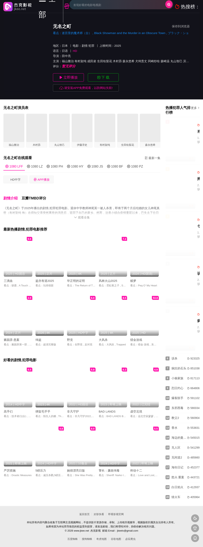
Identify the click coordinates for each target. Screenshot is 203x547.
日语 (65, 50)
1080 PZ (135, 166)
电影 (76, 45)
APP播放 (41, 179)
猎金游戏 (136, 336)
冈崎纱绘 (154, 61)
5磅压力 (40, 466)
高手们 (8, 407)
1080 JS (95, 166)
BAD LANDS (107, 407)
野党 (70, 336)
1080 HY (75, 166)
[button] (12, 196)
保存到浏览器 (181, 26)
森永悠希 (128, 61)
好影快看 (99, 514)
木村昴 (117, 61)
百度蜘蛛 (72, 538)
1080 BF (115, 166)
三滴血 (8, 277)
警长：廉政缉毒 (109, 466)
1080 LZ (35, 166)
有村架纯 (80, 61)
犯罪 (91, 45)
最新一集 (152, 158)
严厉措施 (10, 466)
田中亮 (66, 56)
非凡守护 (73, 407)
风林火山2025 (108, 277)
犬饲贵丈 (141, 61)
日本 (65, 45)
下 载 (103, 77)
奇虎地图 (101, 538)
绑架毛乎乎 (42, 407)
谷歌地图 (116, 538)
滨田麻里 (189, 61)
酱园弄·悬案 (11, 336)
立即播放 (68, 77)
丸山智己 (176, 61)
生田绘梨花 (104, 61)
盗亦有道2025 (44, 277)
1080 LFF (14, 166)
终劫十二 (136, 466)
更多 (195, 108)
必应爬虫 (130, 538)
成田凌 (91, 61)
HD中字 (15, 179)
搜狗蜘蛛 (87, 538)
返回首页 (84, 514)
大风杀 (103, 336)
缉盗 (38, 336)
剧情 (85, 45)
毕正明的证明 (76, 277)
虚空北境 (136, 407)
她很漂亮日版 (76, 466)
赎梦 (133, 277)
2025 (117, 45)
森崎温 (165, 61)
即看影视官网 (116, 514)
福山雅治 (68, 61)
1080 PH (55, 166)
